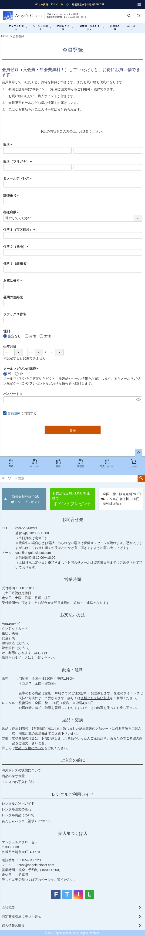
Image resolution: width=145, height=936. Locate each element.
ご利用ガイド (65, 27)
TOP (11, 463)
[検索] (128, 15)
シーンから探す (42, 27)
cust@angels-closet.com (33, 553)
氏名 (8, 144)
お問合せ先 (72, 519)
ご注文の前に (72, 760)
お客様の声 (115, 27)
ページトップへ (138, 453)
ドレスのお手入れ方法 (18, 782)
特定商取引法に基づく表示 (21, 916)
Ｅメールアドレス (18, 178)
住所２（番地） (16, 246)
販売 (58, 463)
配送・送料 (72, 669)
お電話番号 (13, 280)
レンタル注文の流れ (16, 809)
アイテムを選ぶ (18, 27)
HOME (5, 36)
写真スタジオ (107, 463)
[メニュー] (139, 4)
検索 (141, 478)
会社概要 (8, 907)
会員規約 (13, 413)
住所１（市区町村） (20, 229)
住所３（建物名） (16, 263)
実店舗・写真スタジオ (92, 27)
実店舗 (80, 463)
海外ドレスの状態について (21, 770)
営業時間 (72, 579)
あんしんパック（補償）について (26, 821)
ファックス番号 (14, 314)
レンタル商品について (18, 815)
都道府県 (11, 212)
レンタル (34, 463)
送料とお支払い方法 (16, 658)
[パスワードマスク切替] (138, 400)
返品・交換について (29, 748)
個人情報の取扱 (13, 925)
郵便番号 (11, 195)
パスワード (13, 394)
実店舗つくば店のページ (33, 880)
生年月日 (9, 346)
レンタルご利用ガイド (73, 794)
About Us (131, 27)
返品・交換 (72, 720)
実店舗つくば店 (72, 833)
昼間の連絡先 (13, 297)
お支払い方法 (72, 615)
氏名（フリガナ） (18, 161)
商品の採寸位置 (13, 776)
